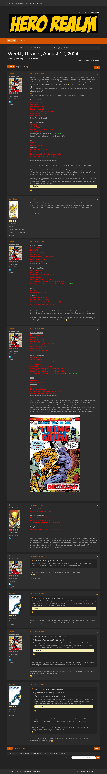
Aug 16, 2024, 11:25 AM (37, 73)
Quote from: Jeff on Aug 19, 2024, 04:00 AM (47, 561)
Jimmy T (13, 594)
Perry (11, 74)
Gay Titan (13, 199)
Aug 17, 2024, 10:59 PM (37, 329)
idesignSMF (36, 771)
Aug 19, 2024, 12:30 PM (37, 556)
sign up (39, 3)
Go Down (11, 67)
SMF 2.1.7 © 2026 (15, 771)
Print (97, 67)
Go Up (10, 748)
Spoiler (35, 186)
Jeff (10, 505)
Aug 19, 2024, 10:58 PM (37, 631)
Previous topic (84, 60)
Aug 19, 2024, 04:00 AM (37, 505)
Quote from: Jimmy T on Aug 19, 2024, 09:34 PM (49, 636)
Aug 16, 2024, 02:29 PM (37, 199)
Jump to (68, 758)
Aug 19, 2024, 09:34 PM (37, 593)
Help (78, 771)
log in (32, 3)
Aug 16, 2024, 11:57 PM (37, 241)
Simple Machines (26, 771)
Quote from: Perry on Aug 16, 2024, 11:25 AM (48, 598)
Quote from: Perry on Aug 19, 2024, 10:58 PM (48, 689)
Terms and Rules (85, 771)
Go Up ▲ (94, 771)
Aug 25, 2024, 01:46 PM (37, 684)
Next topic (95, 60)
